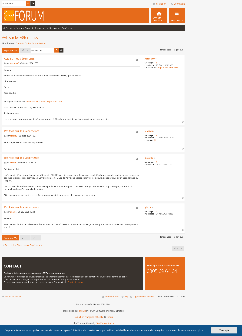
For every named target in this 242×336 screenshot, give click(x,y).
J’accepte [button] (224, 330)
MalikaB (149, 131)
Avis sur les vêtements (20, 37)
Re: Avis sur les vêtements (21, 131)
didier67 (149, 158)
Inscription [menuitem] (159, 3)
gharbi (148, 207)
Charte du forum (75, 282)
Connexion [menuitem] (178, 3)
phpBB (82, 310)
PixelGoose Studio (105, 323)
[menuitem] (159, 15)
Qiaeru (110, 317)
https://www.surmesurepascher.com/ (45, 101)
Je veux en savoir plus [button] (190, 330)
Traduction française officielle (88, 317)
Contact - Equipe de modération (31, 43)
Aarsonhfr (150, 59)
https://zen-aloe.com (167, 67)
